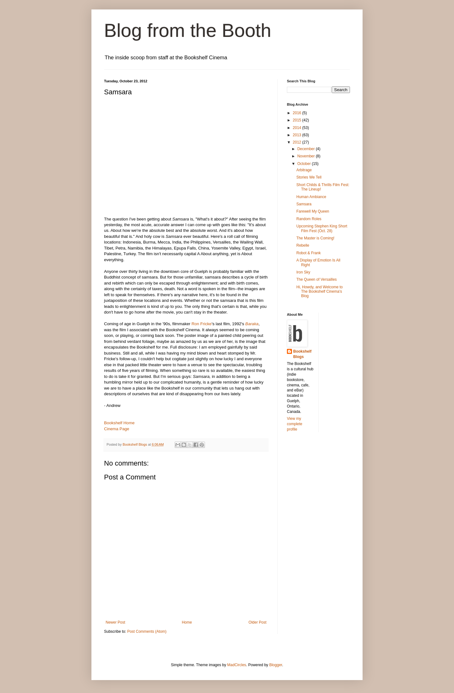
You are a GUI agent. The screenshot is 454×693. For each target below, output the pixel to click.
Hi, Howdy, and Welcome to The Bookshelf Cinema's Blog (319, 291)
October (304, 164)
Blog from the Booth (187, 30)
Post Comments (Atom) (146, 631)
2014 (297, 128)
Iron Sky (303, 272)
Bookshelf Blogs (302, 354)
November (306, 156)
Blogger (275, 665)
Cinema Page (116, 428)
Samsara (303, 204)
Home (187, 622)
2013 (297, 135)
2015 (297, 120)
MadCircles (236, 665)
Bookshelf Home (119, 422)
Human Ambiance (311, 197)
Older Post (257, 622)
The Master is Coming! (315, 238)
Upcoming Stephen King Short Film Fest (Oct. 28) (321, 228)
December (306, 149)
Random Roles (308, 219)
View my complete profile (294, 424)
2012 (297, 142)
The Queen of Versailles (316, 279)
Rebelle (302, 245)
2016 (297, 113)
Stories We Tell (309, 177)
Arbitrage (304, 170)
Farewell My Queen (312, 211)
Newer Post (115, 622)
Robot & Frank (308, 253)
